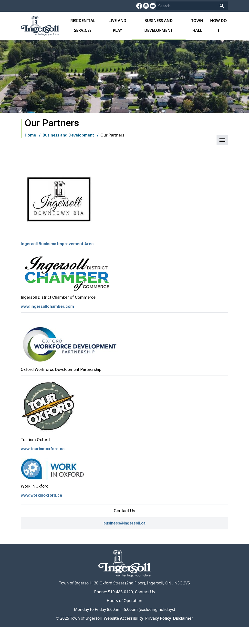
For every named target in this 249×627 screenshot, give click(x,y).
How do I (218, 25)
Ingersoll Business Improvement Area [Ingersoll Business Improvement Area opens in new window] (57, 243)
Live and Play (117, 25)
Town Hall (197, 25)
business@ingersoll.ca (124, 523)
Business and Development (158, 25)
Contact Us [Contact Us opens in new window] (145, 591)
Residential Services (82, 25)
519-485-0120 (120, 591)
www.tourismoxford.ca (42, 448)
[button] (222, 140)
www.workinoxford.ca (41, 495)
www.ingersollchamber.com (47, 306)
